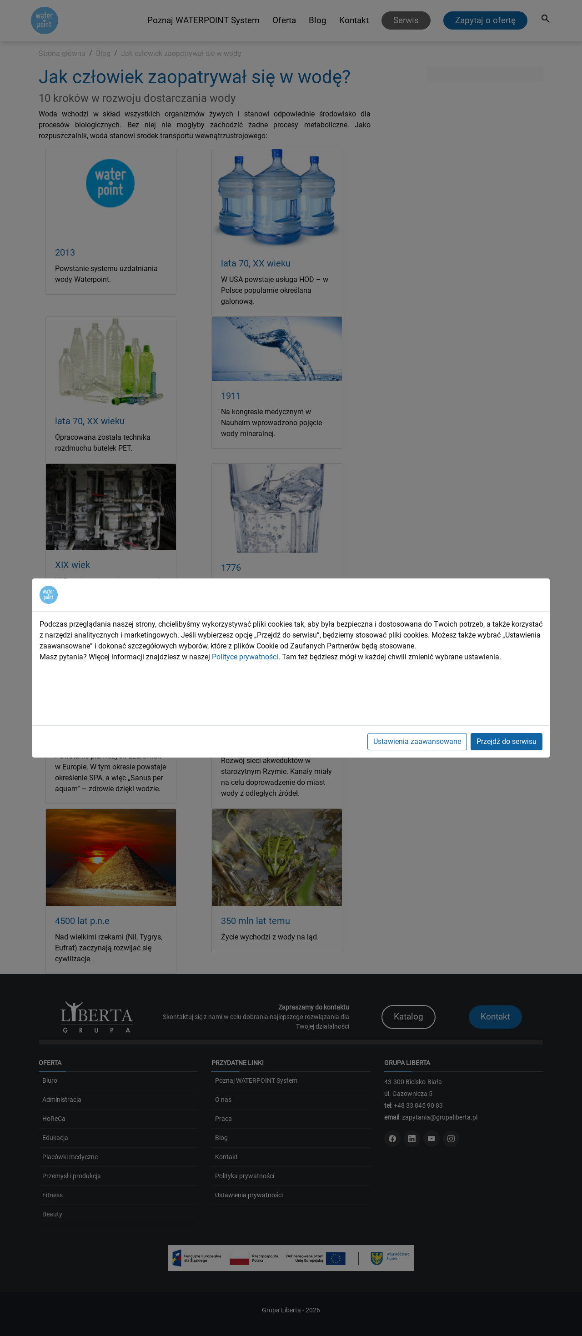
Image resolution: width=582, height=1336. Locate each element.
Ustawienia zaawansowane (417, 741)
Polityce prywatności (245, 657)
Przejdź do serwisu (507, 741)
